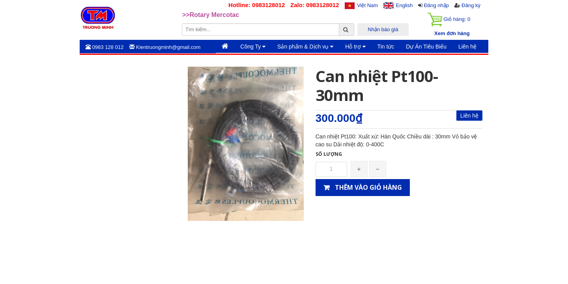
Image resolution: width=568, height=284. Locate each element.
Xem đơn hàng (452, 33)
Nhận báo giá (383, 29)
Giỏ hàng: (449, 19)
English (404, 5)
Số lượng (329, 154)
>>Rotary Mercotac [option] (210, 17)
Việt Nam (367, 5)
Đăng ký (471, 5)
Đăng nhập (436, 5)
